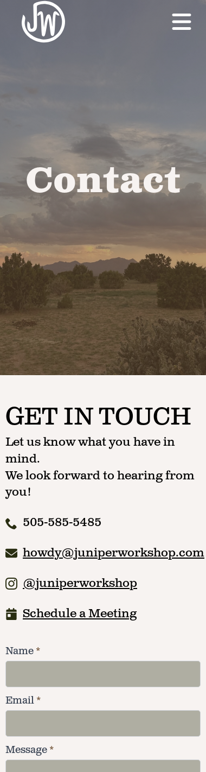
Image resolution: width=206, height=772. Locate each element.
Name (22, 651)
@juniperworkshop (80, 583)
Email (23, 701)
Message (29, 750)
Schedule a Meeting (80, 614)
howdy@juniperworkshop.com (113, 553)
